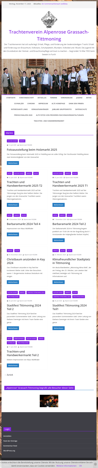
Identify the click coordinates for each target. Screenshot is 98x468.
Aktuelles (42, 98)
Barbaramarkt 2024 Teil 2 (69, 224)
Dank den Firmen (76, 103)
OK (80, 466)
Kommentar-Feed (10, 446)
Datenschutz (81, 109)
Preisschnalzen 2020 (23, 115)
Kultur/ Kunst (12, 141)
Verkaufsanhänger (39, 109)
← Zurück (9, 375)
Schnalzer (19, 103)
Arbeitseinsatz (19, 338)
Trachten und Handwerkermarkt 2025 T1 (70, 183)
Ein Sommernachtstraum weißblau (55, 4)
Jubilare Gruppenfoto (62, 109)
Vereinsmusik (67, 98)
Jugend (79, 98)
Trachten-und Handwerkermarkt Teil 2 (23, 353)
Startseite (10, 98)
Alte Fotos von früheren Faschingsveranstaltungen (60, 115)
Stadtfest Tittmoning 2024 (35, 292)
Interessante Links (19, 109)
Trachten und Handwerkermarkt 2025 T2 (24, 183)
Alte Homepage (58, 103)
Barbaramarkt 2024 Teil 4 (23, 224)
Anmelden (7, 436)
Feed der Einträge (10, 441)
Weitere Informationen (66, 466)
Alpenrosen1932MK (25, 145)
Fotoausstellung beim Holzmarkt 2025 (32, 149)
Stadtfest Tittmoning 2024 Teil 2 (24, 307)
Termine (53, 98)
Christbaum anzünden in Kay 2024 (26, 261)
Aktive (89, 98)
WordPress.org (9, 451)
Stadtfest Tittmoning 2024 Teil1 (69, 307)
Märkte (22, 141)
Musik (36, 173)
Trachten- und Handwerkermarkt (49, 121)
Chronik (31, 103)
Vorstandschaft (26, 98)
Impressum (43, 103)
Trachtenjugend (13, 296)
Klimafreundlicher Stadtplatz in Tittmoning (71, 261)
